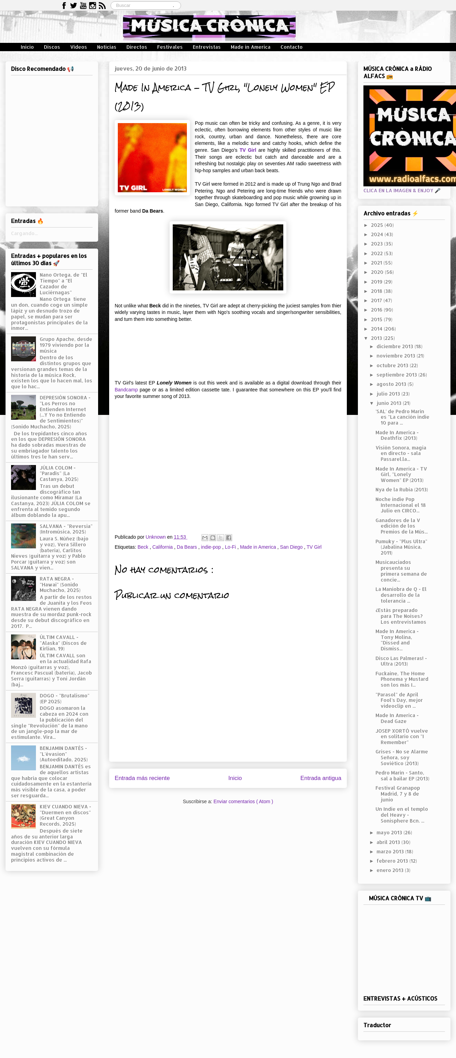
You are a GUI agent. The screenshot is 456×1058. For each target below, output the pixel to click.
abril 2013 (389, 842)
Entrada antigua (321, 778)
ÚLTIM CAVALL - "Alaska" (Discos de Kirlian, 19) (63, 643)
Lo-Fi (231, 547)
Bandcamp (126, 389)
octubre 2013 (393, 365)
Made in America (250, 47)
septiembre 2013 (397, 375)
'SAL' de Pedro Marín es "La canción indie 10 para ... (402, 417)
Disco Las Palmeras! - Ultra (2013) (401, 661)
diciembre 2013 (396, 346)
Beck (143, 547)
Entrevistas (207, 47)
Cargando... (24, 233)
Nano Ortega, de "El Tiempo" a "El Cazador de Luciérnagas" (63, 283)
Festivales (170, 47)
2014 (377, 329)
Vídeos (78, 47)
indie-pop (211, 547)
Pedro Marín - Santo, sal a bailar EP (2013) (402, 775)
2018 (377, 291)
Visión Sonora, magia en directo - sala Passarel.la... (401, 453)
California (163, 547)
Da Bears (187, 547)
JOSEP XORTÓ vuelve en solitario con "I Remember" (402, 736)
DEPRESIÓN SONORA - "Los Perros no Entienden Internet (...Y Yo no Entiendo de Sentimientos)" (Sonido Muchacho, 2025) (51, 412)
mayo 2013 (390, 832)
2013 (377, 338)
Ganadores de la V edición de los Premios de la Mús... (402, 526)
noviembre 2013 (397, 356)
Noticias (106, 47)
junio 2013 (390, 403)
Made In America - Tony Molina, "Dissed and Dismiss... (397, 639)
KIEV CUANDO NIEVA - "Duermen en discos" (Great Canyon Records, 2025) (65, 815)
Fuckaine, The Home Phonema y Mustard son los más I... (402, 679)
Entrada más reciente (142, 778)
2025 (377, 225)
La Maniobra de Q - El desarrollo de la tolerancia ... (401, 595)
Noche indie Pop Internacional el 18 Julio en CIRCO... (401, 505)
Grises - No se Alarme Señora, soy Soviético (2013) (402, 757)
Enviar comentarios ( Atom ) (243, 801)
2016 (377, 310)
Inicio (27, 47)
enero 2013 (391, 870)
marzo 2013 (391, 851)
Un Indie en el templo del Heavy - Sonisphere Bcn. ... (402, 815)
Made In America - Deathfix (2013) (397, 435)
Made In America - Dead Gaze (397, 718)
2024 (377, 234)
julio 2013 (389, 394)
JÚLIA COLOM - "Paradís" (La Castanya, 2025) (59, 473)
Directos (136, 47)
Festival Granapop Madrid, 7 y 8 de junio (398, 793)
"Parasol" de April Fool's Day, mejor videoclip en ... (399, 700)
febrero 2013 (393, 861)
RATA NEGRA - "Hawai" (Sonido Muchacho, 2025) (60, 584)
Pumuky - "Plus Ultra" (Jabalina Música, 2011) (401, 547)
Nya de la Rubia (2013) (402, 489)
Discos (52, 47)
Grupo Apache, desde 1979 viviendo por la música (66, 345)
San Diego (292, 547)
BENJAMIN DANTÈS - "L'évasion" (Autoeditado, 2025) (64, 754)
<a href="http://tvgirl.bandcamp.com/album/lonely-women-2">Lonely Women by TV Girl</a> (228, 350)
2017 (377, 300)
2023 (377, 244)
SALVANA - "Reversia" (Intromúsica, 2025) (66, 529)
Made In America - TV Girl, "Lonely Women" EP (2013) (401, 474)
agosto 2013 (392, 384)
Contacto (292, 47)
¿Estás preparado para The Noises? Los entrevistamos (401, 616)
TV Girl (247, 150)
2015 (377, 319)
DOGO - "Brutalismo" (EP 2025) (64, 698)
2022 (377, 253)
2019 (377, 282)
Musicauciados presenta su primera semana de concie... (401, 570)
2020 (378, 272)
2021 (377, 263)
